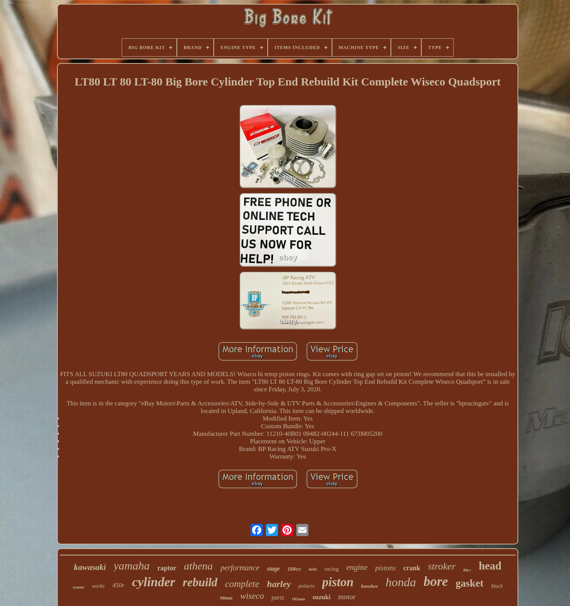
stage (273, 568)
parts (278, 597)
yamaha (132, 565)
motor (346, 597)
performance (240, 567)
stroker (442, 566)
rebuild (200, 582)
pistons (385, 568)
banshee (369, 586)
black (497, 586)
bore (436, 581)
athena (198, 566)
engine (357, 567)
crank (412, 568)
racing (331, 569)
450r (118, 585)
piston (338, 582)
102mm (298, 599)
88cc (467, 570)
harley (279, 584)
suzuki (321, 597)
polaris (306, 586)
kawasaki (90, 567)
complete (242, 584)
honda (401, 582)
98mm (226, 598)
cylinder (153, 582)
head (490, 566)
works (98, 586)
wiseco (252, 596)
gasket (470, 583)
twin (313, 569)
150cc (294, 569)
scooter (78, 587)
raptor (166, 568)
